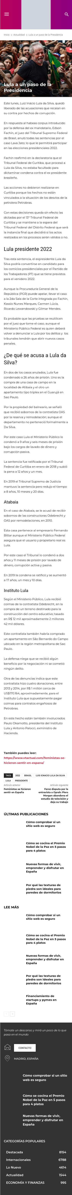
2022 (17, 775)
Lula (8, 780)
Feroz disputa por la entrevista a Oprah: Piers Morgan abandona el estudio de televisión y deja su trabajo (53, 795)
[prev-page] (6, 1014)
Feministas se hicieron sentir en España (17, 791)
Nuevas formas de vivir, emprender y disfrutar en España (45, 867)
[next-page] (12, 1014)
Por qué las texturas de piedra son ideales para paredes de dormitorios (43, 888)
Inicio (7, 34)
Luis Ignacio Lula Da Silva (50, 775)
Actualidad (19, 34)
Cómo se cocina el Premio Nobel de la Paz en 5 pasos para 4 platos (46, 846)
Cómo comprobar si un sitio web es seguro (43, 824)
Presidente (21, 780)
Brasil (27, 775)
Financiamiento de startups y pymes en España (41, 999)
